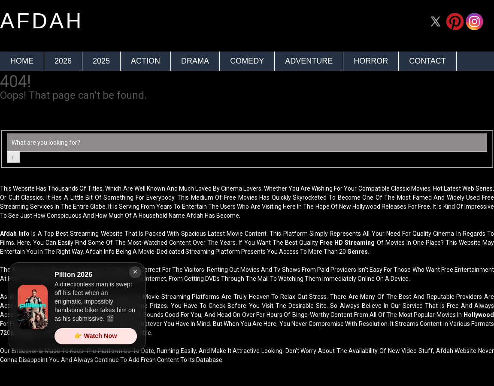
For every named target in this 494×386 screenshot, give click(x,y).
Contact (427, 61)
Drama (195, 61)
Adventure (309, 61)
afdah (41, 21)
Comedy (247, 61)
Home (21, 61)
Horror (371, 61)
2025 (101, 61)
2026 (63, 61)
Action (145, 61)
